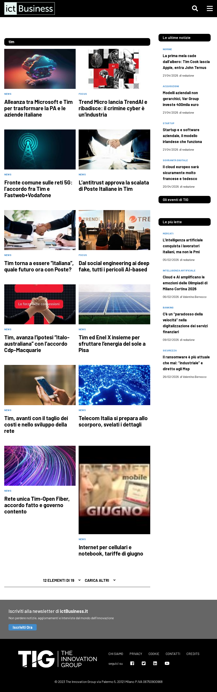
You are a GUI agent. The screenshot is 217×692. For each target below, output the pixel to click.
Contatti (173, 654)
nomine (167, 49)
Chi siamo (115, 654)
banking (168, 307)
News (7, 93)
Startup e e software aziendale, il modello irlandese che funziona (182, 135)
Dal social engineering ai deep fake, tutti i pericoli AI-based (114, 266)
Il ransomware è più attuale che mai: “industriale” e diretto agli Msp (186, 363)
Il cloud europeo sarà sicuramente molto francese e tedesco (181, 172)
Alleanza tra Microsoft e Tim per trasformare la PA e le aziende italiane (38, 108)
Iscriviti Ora (22, 627)
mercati (168, 233)
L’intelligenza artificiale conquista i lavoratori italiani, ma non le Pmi (183, 246)
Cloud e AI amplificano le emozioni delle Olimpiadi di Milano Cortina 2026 (185, 283)
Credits (192, 654)
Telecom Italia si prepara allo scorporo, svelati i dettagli (113, 421)
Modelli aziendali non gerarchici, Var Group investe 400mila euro (181, 98)
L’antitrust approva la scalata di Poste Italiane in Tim (114, 185)
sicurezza (170, 350)
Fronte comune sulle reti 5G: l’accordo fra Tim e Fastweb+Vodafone (38, 188)
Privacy (135, 654)
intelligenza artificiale (179, 270)
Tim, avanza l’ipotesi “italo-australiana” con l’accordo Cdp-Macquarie (37, 343)
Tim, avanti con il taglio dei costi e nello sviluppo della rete (36, 424)
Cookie (154, 654)
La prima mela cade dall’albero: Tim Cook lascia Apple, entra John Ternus (186, 61)
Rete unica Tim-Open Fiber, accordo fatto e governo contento (37, 505)
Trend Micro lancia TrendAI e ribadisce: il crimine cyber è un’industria (113, 108)
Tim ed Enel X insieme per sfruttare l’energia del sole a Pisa (112, 343)
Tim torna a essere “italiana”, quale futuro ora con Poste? (39, 266)
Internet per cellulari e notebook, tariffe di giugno (111, 550)
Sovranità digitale (175, 160)
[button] (195, 8)
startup (168, 123)
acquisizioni (171, 86)
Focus (83, 93)
